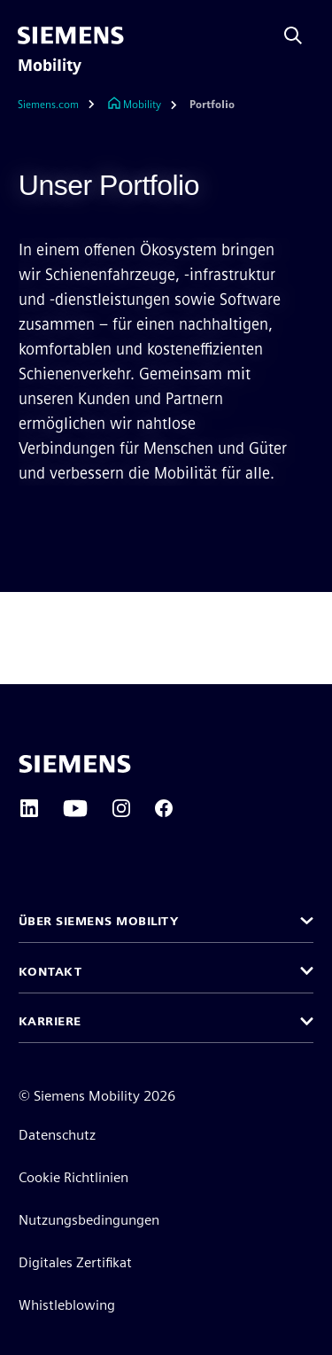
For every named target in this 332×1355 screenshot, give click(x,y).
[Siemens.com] (61, 105)
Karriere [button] (50, 1021)
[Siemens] (71, 35)
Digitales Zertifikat (75, 1262)
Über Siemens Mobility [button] (99, 921)
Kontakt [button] (50, 971)
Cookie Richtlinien (73, 1177)
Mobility (49, 65)
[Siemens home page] (75, 764)
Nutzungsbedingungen (89, 1219)
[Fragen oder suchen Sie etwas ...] (293, 35)
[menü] (147, 36)
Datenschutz (57, 1134)
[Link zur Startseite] (134, 105)
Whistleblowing (67, 1305)
